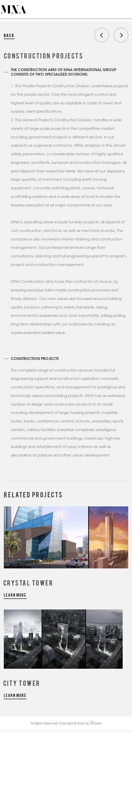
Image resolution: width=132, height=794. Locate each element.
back (9, 35)
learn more (15, 595)
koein (95, 723)
